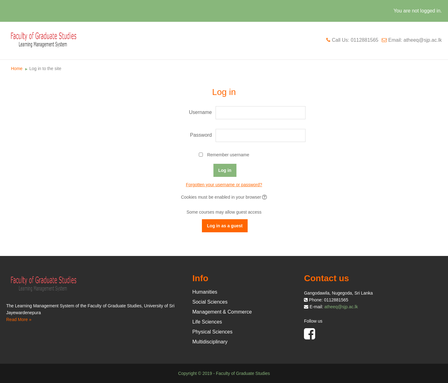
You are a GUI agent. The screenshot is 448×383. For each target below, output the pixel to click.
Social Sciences (209, 302)
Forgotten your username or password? (224, 184)
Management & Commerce (222, 311)
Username (200, 112)
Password (201, 135)
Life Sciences (207, 321)
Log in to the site (45, 68)
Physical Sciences (212, 331)
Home (16, 68)
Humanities (204, 292)
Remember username (228, 154)
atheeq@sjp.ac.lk (341, 306)
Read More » (18, 319)
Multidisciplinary (209, 341)
